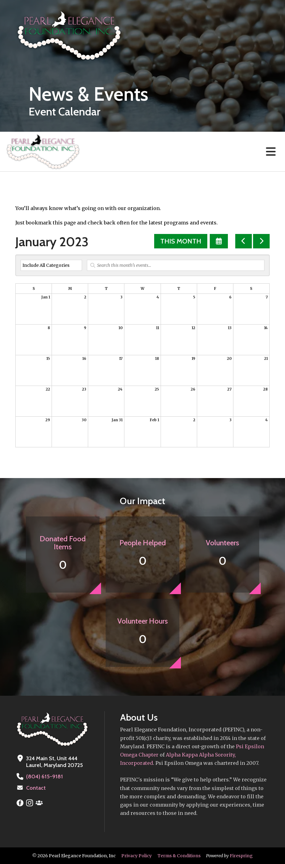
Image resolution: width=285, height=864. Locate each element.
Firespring (241, 855)
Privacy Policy (136, 855)
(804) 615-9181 (44, 776)
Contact (36, 787)
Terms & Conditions (179, 855)
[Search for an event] (175, 265)
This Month (180, 241)
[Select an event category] (51, 265)
